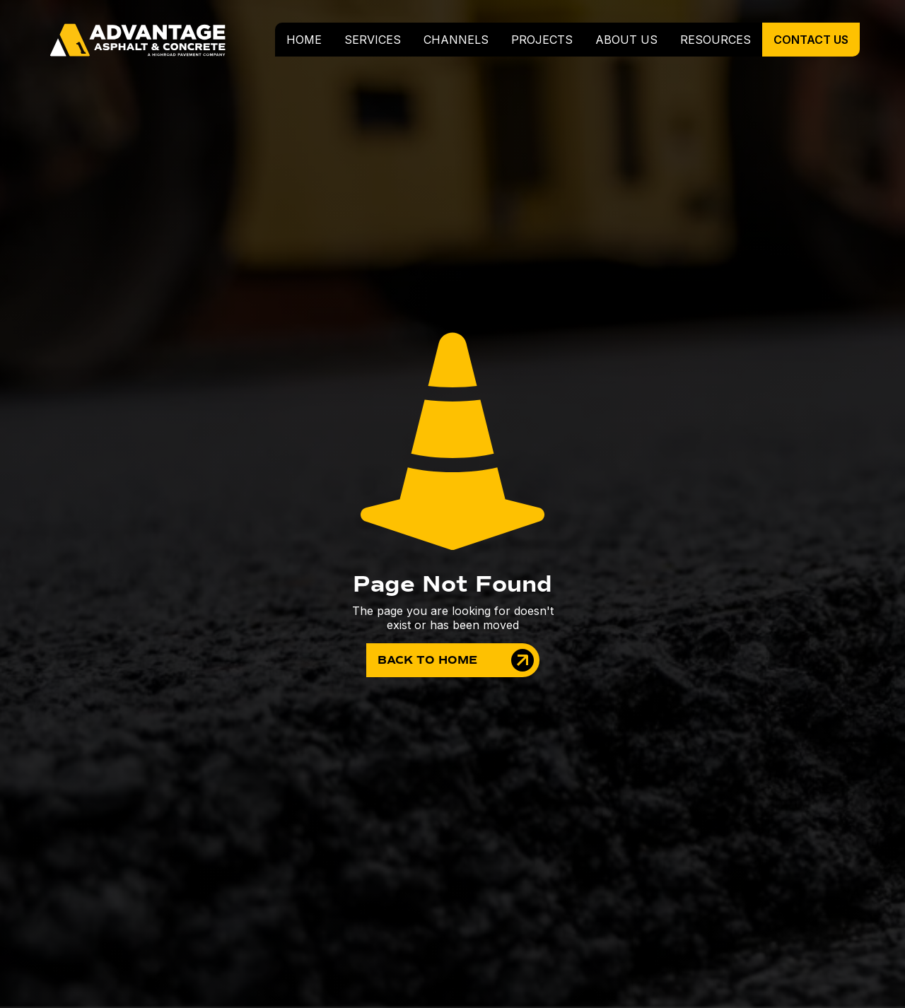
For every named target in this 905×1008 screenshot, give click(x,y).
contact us (810, 40)
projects (542, 40)
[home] (144, 39)
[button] (372, 40)
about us (626, 40)
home (304, 40)
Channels (456, 40)
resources (715, 40)
